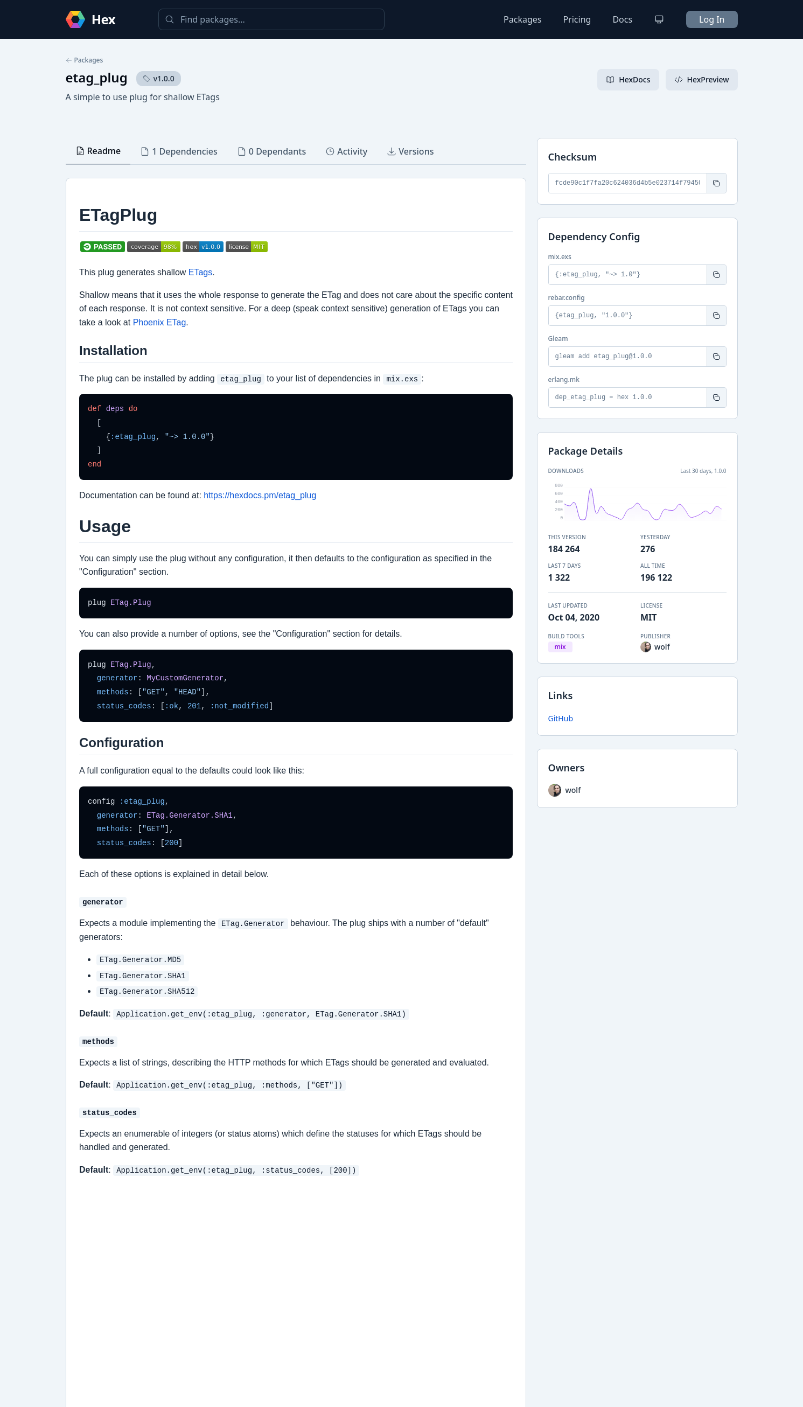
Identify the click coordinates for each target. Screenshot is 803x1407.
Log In (711, 19)
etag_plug (97, 77)
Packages (522, 19)
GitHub (561, 718)
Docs (622, 19)
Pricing (577, 19)
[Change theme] (659, 19)
